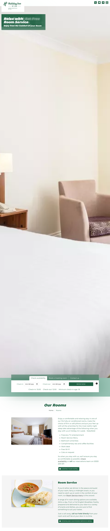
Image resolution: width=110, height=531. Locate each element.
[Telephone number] (95, 2)
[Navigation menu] (107, 2)
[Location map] (103, 2)
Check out (46, 384)
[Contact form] (99, 2)
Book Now (81, 384)
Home (51, 410)
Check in (20, 384)
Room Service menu (74, 496)
